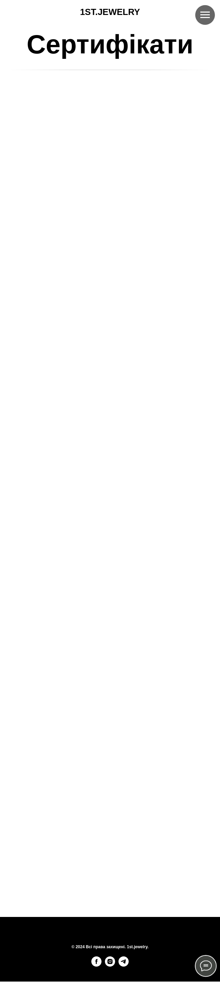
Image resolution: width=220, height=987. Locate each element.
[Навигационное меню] (205, 15)
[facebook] (96, 965)
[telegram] (123, 965)
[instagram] (110, 965)
